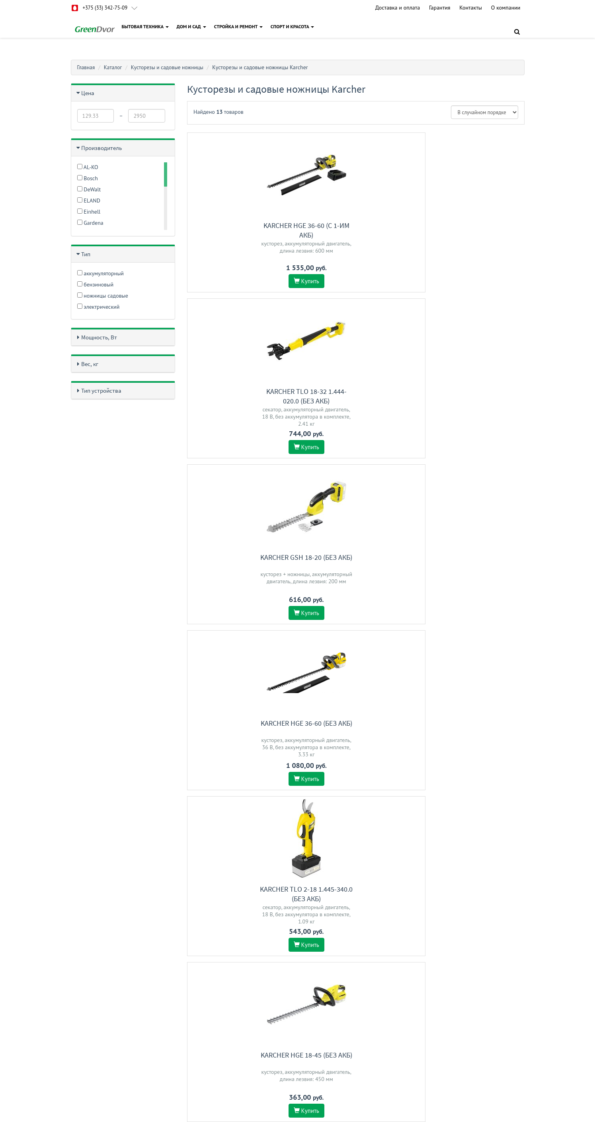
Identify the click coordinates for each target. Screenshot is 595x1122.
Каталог (114, 67)
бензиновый (95, 284)
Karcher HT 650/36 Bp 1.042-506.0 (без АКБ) (355, 739)
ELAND (88, 200)
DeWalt (89, 189)
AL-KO (87, 167)
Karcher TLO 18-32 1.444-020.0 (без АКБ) (356, 230)
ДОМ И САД (192, 26)
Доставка (236, 1035)
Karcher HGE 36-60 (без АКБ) (239, 391)
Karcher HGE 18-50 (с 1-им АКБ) (356, 562)
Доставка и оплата (397, 7)
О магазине (239, 1046)
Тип (85, 254)
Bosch (87, 178)
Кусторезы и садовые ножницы (171, 67)
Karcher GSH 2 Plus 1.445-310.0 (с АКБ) (239, 905)
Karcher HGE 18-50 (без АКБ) (472, 735)
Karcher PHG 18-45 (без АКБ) (239, 735)
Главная (86, 67)
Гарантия (440, 7)
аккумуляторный (100, 273)
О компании (506, 7)
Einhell (89, 211)
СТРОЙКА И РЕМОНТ (239, 26)
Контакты (470, 7)
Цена (87, 93)
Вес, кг (89, 364)
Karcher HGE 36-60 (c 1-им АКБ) (239, 230)
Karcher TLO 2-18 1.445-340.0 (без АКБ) (355, 396)
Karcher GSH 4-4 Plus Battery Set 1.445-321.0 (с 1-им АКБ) (239, 567)
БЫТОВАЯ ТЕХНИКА (146, 26)
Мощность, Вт (99, 337)
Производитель (101, 148)
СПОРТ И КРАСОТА (293, 26)
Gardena (90, 222)
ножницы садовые (102, 295)
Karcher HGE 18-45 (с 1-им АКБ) (472, 562)
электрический (98, 306)
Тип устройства (101, 390)
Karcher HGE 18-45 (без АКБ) (472, 391)
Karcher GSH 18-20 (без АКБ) (472, 225)
